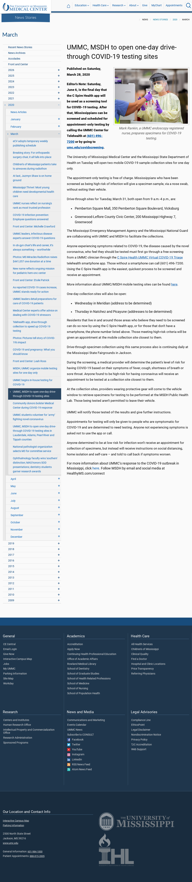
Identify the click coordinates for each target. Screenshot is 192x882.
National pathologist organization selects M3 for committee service (32, 446)
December (16, 534)
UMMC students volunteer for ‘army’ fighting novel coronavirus (34, 415)
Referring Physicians (143, 671)
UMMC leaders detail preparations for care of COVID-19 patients (35, 299)
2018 (11, 547)
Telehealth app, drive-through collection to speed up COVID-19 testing (31, 324)
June (13, 491)
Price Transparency (142, 666)
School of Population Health (83, 691)
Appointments (174, 5)
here (174, 282)
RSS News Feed (78, 762)
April (13, 476)
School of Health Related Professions (89, 676)
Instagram (75, 752)
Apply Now (73, 647)
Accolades (14, 56)
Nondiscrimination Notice (146, 732)
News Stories (25, 17)
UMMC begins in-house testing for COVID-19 (32, 380)
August (15, 505)
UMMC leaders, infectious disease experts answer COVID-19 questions (34, 233)
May (13, 484)
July (13, 498)
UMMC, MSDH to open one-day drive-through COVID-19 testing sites (34, 391)
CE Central (9, 642)
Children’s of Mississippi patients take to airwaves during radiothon (34, 164)
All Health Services (142, 642)
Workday (8, 681)
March (14, 131)
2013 (11, 575)
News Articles (19, 110)
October (15, 520)
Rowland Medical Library (81, 661)
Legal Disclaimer (140, 727)
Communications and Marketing (86, 717)
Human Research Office (17, 722)
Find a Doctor (139, 656)
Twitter (73, 742)
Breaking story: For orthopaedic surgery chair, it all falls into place (32, 152)
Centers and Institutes (16, 717)
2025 (11, 73)
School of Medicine (78, 681)
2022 (11, 90)
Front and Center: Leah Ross (29, 359)
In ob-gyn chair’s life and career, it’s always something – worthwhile (33, 245)
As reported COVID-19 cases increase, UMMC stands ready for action (35, 287)
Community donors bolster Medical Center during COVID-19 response (33, 403)
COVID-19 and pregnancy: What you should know (34, 349)
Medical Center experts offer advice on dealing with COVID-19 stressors (35, 310)
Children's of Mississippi (145, 647)
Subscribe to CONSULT (80, 732)
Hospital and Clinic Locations (148, 661)
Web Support (138, 747)
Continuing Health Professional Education (91, 651)
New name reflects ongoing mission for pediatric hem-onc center (34, 268)
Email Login (10, 647)
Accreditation (75, 642)
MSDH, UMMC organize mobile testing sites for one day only (35, 368)
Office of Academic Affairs (82, 656)
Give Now (8, 651)
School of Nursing (77, 686)
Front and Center (18, 62)
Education (81, 5)
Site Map (8, 676)
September (17, 513)
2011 (11, 586)
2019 (11, 541)
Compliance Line (141, 717)
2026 (11, 67)
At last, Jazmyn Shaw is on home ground (32, 176)
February (16, 124)
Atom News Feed (79, 767)
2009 (11, 598)
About (132, 5)
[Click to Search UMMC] (188, 5)
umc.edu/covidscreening (85, 145)
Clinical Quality (139, 651)
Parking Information (15, 671)
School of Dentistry (78, 666)
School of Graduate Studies (83, 671)
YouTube (74, 747)
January (15, 117)
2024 (11, 79)
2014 (11, 569)
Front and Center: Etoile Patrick (31, 278)
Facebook (75, 737)
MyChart (156, 5)
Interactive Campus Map (17, 656)
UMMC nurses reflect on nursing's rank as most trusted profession (32, 203)
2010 (11, 592)
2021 (11, 96)
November (17, 527)
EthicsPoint (138, 722)
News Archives (16, 50)
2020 (175, 17)
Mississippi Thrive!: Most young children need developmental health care (33, 190)
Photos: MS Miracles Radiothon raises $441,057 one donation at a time (35, 257)
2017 (11, 552)
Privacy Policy (139, 737)
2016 (11, 558)
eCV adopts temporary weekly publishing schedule (30, 141)
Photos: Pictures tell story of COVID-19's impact (34, 338)
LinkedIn (74, 757)
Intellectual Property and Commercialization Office (29, 729)
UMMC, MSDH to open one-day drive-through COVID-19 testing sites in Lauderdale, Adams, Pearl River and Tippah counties (34, 431)
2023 (11, 84)
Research (117, 5)
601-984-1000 (35, 849)
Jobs (6, 661)
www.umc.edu (10, 840)
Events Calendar (76, 722)
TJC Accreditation (141, 742)
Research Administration (17, 735)
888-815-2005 (37, 853)
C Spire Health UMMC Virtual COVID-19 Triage (150, 255)
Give (144, 5)
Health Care (99, 5)
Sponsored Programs (15, 740)
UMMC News (74, 727)
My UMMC (9, 666)
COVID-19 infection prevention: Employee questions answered (31, 215)
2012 (11, 581)
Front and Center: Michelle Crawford (34, 224)
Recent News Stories (20, 45)
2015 (11, 564)
